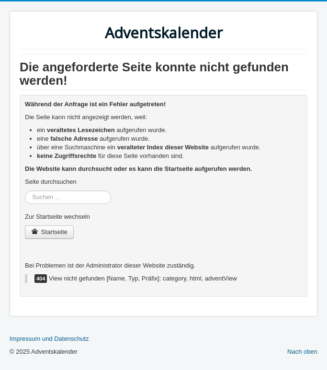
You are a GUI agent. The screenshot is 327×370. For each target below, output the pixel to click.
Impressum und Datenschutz (49, 338)
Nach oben (302, 351)
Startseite (49, 231)
